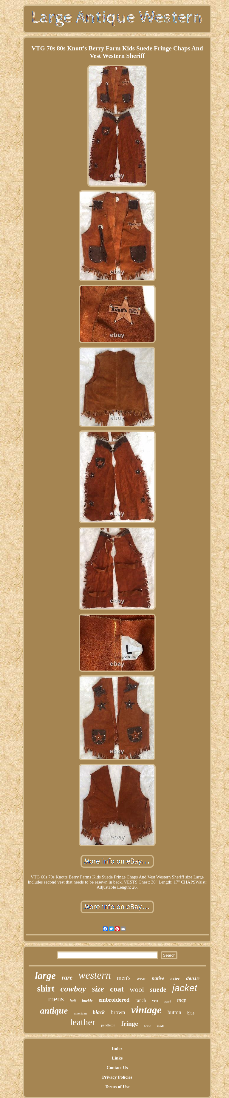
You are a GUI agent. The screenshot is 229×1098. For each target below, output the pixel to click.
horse (147, 1026)
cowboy (73, 988)
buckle (87, 1000)
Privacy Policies (117, 1077)
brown (118, 1012)
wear (141, 978)
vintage (146, 1009)
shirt (46, 988)
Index (117, 1048)
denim (192, 978)
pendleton (108, 1025)
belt (73, 1000)
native (158, 978)
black (99, 1012)
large (45, 975)
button (174, 1012)
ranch (140, 1000)
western (94, 975)
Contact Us (117, 1067)
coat (117, 989)
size (98, 988)
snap (181, 1000)
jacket (184, 988)
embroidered (113, 1000)
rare (67, 977)
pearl (167, 1001)
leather (82, 1022)
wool (137, 989)
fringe (129, 1023)
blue (190, 1013)
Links (117, 1058)
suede (158, 989)
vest (155, 1000)
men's (124, 978)
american (80, 1013)
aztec (175, 978)
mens (56, 999)
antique (54, 1010)
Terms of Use (117, 1086)
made (160, 1026)
